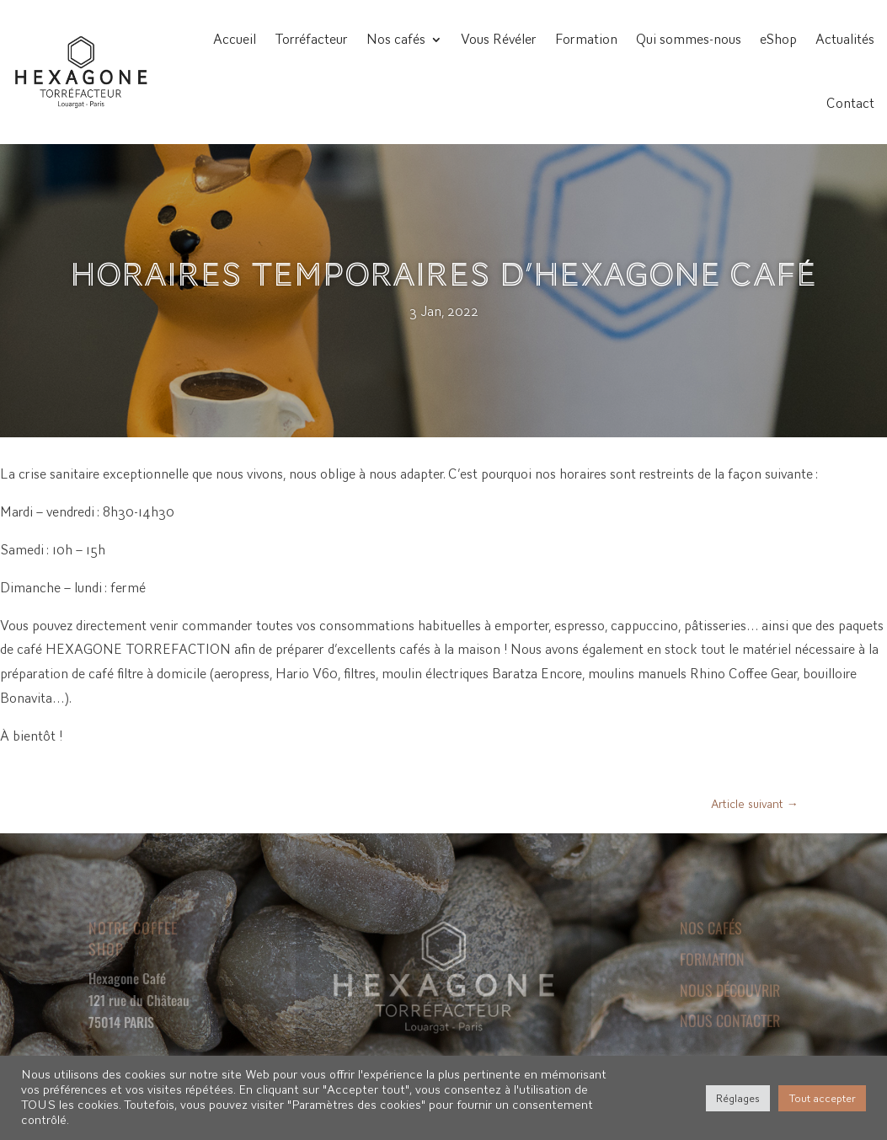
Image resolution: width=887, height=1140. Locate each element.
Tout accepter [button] (822, 1098)
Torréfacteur (311, 39)
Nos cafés (395, 39)
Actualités (844, 39)
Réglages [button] (738, 1098)
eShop (778, 39)
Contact (850, 103)
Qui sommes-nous (688, 39)
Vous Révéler (499, 39)
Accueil (234, 39)
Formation (586, 39)
